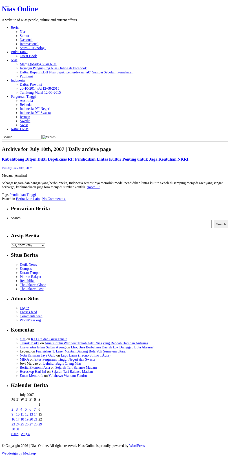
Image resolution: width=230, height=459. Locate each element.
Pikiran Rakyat (30, 277)
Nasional (26, 40)
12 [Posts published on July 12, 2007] (27, 414)
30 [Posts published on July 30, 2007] (13, 429)
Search (16, 218)
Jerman (25, 117)
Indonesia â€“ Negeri (35, 109)
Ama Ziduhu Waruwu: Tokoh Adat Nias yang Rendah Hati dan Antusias (96, 343)
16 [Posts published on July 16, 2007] (13, 419)
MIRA (24, 359)
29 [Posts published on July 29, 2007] (40, 424)
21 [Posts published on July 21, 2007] (36, 419)
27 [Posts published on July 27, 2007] (31, 424)
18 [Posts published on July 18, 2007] (22, 419)
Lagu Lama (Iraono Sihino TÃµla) (86, 355)
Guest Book (28, 56)
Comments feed (31, 316)
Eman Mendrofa (31, 375)
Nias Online (20, 9)
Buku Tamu (19, 52)
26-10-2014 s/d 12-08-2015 (39, 88)
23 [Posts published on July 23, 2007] (13, 424)
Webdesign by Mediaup (19, 453)
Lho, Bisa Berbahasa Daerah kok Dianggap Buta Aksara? (112, 347)
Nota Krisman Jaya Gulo (37, 355)
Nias (23, 32)
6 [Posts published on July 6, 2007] (30, 409)
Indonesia (18, 80)
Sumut (24, 36)
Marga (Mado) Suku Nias (38, 64)
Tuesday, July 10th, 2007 (17, 168)
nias (23, 339)
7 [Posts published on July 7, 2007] (35, 409)
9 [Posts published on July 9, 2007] (12, 414)
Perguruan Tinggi (23, 96)
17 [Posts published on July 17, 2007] (18, 419)
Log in (24, 308)
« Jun (14, 434)
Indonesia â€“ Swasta (35, 113)
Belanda (25, 105)
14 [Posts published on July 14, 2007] (36, 414)
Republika (27, 281)
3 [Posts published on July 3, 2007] (17, 409)
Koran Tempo (30, 273)
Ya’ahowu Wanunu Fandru (68, 375)
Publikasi (26, 76)
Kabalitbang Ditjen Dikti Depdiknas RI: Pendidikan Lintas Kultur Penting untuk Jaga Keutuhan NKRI (95, 159)
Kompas (26, 268)
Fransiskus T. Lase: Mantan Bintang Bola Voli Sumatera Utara (81, 351)
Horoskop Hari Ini (33, 371)
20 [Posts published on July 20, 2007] (31, 419)
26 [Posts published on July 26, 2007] (27, 424)
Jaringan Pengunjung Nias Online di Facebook (53, 68)
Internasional (29, 44)
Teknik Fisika (29, 343)
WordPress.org (30, 320)
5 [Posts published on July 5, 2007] (26, 409)
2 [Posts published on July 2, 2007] (12, 409)
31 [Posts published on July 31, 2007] (18, 429)
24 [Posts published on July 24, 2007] (18, 424)
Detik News (28, 264)
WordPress (137, 446)
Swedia (25, 121)
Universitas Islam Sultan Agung (43, 347)
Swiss (24, 125)
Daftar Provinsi (31, 84)
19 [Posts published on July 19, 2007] (27, 419)
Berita (15, 28)
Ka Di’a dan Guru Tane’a (49, 339)
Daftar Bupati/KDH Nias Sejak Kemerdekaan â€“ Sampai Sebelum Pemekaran (76, 72)
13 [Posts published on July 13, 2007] (31, 414)
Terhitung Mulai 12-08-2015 (40, 92)
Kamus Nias (20, 129)
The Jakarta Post (32, 289)
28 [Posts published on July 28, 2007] (36, 424)
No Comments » (54, 199)
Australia (26, 100)
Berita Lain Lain (28, 199)
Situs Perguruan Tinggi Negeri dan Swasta (64, 359)
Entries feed (28, 312)
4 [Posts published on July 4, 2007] (21, 409)
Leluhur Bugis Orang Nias (62, 363)
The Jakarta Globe (33, 285)
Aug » (25, 434)
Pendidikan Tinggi (22, 195)
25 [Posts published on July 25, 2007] (22, 424)
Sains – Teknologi (33, 48)
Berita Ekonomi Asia (35, 367)
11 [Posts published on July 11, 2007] (22, 414)
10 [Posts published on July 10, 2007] (18, 414)
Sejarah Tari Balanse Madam (76, 367)
